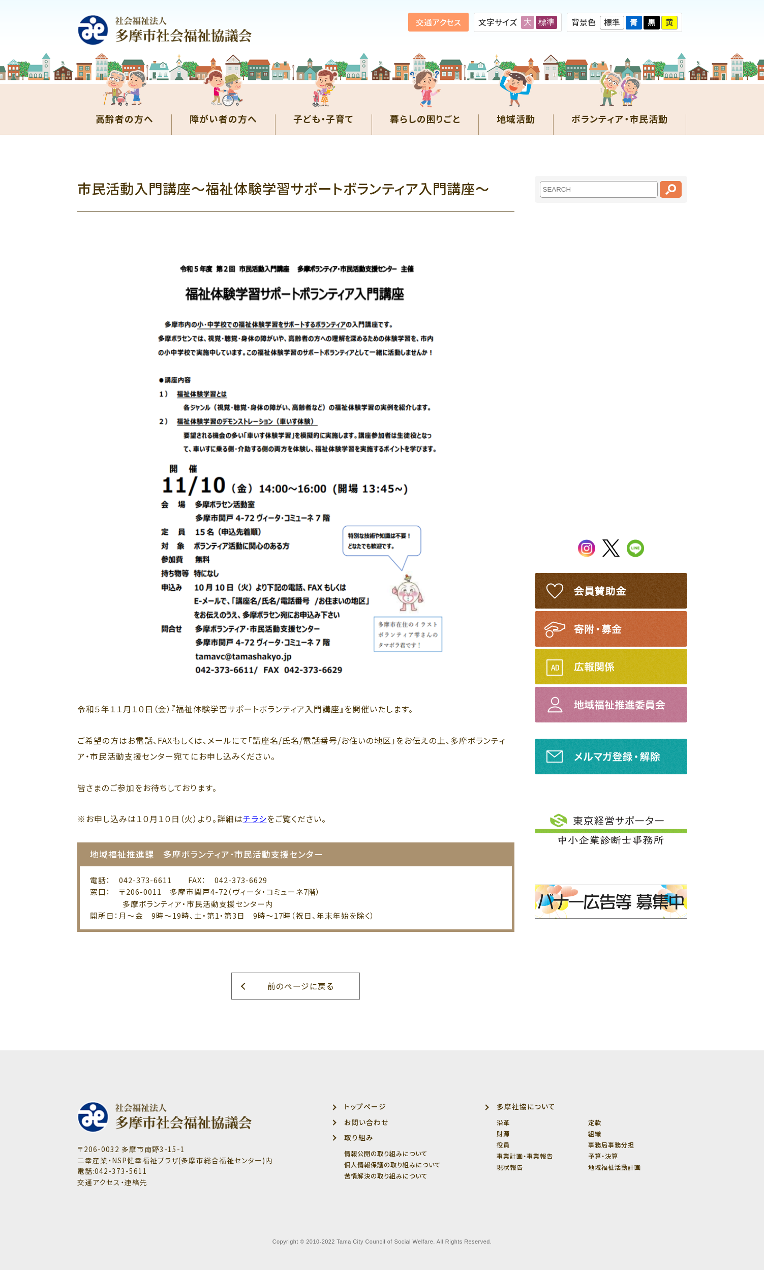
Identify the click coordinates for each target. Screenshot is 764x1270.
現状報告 (510, 1167)
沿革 (503, 1122)
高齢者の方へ (125, 117)
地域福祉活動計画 (614, 1167)
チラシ (255, 819)
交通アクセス (438, 22)
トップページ (365, 1106)
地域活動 (516, 117)
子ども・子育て (323, 117)
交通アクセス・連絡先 (112, 1182)
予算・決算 (603, 1156)
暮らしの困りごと (425, 117)
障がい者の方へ (223, 117)
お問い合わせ (366, 1122)
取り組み (359, 1137)
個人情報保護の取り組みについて (392, 1164)
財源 (503, 1133)
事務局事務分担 (611, 1145)
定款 (594, 1122)
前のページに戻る (300, 986)
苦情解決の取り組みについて (385, 1176)
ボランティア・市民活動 (619, 117)
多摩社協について (526, 1106)
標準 (546, 22)
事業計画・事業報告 (525, 1156)
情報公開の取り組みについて (385, 1153)
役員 (503, 1145)
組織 (594, 1133)
